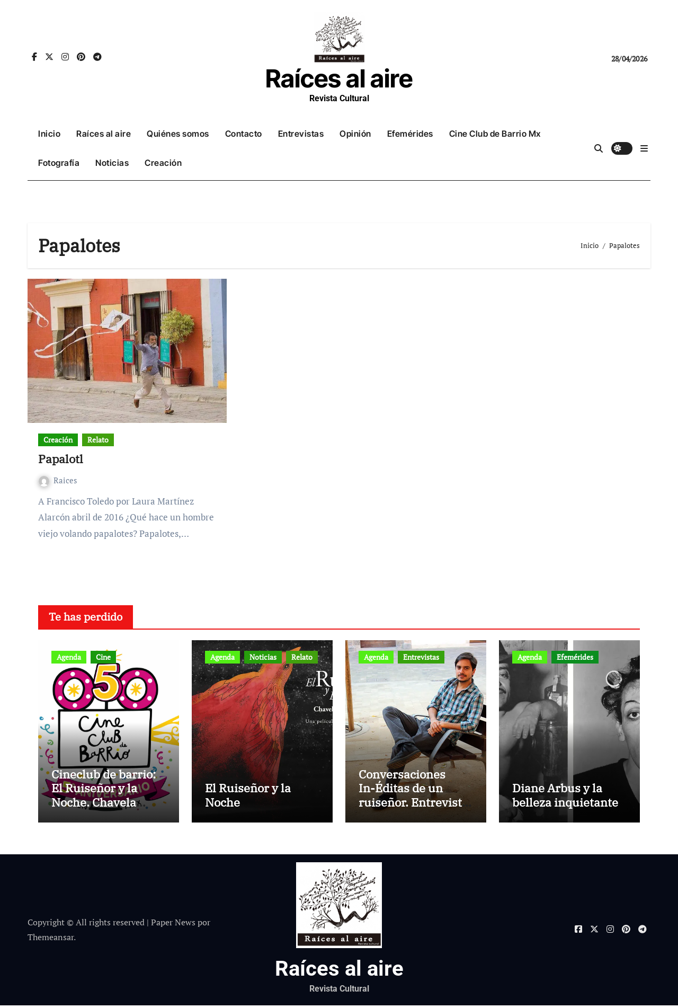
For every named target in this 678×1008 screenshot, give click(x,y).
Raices (58, 480)
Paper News (173, 925)
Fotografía (58, 162)
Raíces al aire (339, 78)
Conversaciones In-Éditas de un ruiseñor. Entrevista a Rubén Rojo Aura (413, 798)
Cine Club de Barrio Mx (495, 133)
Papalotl (60, 458)
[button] (644, 148)
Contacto (243, 133)
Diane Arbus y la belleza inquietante (565, 797)
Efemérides (410, 133)
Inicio (49, 133)
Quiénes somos (178, 133)
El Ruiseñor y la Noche (248, 797)
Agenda (69, 657)
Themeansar (51, 940)
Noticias (112, 162)
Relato (98, 440)
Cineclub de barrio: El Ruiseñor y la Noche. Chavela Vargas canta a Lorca (107, 798)
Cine (103, 657)
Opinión (355, 133)
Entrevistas (301, 133)
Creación (163, 162)
